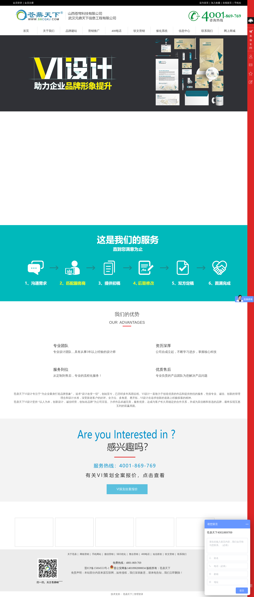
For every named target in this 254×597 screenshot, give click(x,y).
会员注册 (29, 3)
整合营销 (133, 554)
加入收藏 (215, 3)
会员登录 (17, 3)
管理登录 (138, 594)
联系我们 (182, 554)
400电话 (145, 554)
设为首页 (204, 3)
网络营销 (84, 554)
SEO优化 (121, 554)
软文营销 (169, 554)
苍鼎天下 (165, 568)
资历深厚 (163, 346)
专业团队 (60, 346)
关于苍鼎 (72, 554)
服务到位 (60, 369)
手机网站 (96, 554)
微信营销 (109, 554)
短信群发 (157, 554)
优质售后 (163, 369)
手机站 (237, 3)
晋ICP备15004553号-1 (97, 568)
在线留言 (227, 3)
